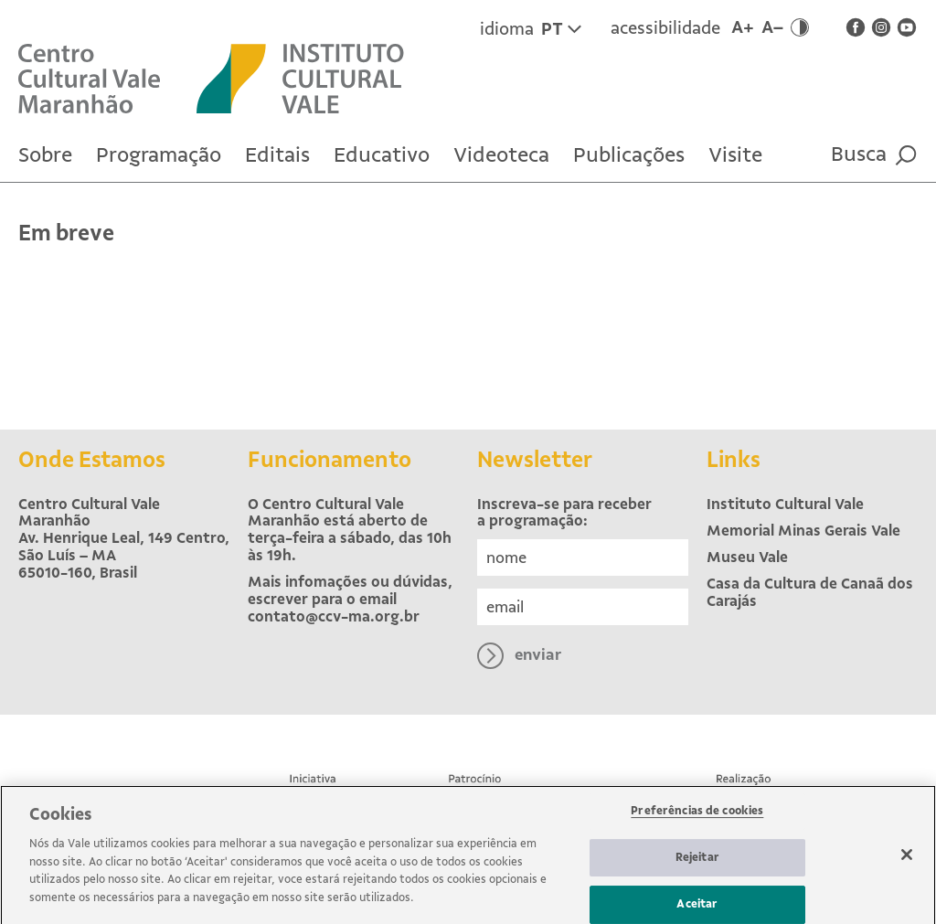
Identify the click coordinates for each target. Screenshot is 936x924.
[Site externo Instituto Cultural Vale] (318, 77)
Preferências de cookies (697, 818)
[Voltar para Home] (107, 77)
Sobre (45, 155)
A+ (742, 27)
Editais (277, 155)
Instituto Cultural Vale (785, 504)
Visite (735, 155)
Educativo (382, 155)
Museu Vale (747, 557)
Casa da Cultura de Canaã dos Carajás (810, 592)
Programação (158, 155)
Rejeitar (697, 863)
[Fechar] (907, 862)
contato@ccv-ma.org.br (334, 616)
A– (772, 27)
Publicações (629, 155)
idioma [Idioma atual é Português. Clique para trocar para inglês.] (530, 29)
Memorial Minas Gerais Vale (803, 530)
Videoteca (501, 155)
